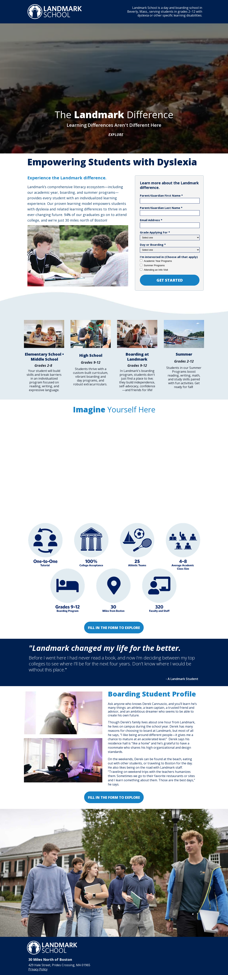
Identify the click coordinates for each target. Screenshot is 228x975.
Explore (115, 135)
